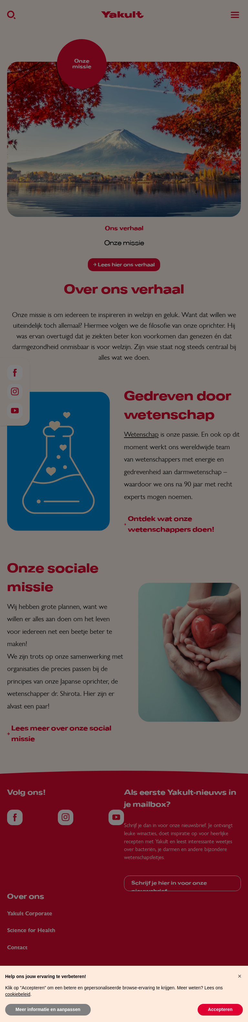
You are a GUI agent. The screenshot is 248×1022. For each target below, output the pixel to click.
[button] (239, 976)
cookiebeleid (17, 994)
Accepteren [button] (220, 1009)
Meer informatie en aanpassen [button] (48, 1009)
